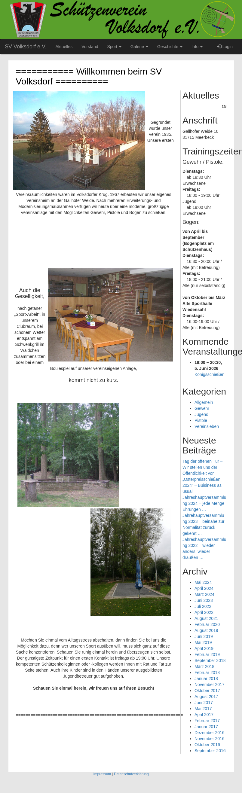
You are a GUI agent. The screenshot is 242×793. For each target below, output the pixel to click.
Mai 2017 (203, 708)
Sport (114, 46)
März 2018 (204, 666)
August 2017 (206, 696)
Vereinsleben (207, 426)
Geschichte (169, 46)
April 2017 (204, 714)
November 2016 (210, 738)
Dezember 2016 (210, 732)
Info (197, 46)
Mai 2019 (203, 642)
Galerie (139, 46)
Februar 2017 (207, 720)
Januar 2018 (206, 678)
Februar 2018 (207, 672)
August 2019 (206, 630)
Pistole (201, 420)
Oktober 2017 (207, 690)
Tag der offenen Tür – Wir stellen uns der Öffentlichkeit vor (202, 467)
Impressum (102, 774)
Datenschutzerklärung (131, 774)
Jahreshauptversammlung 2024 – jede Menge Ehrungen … (204, 503)
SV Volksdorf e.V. (25, 47)
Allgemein (204, 402)
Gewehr (202, 408)
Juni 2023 (204, 600)
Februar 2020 (207, 624)
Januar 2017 (206, 726)
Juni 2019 (204, 636)
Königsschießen (210, 374)
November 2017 (210, 684)
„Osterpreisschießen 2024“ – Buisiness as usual (202, 485)
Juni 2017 (204, 702)
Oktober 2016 (207, 744)
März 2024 (204, 594)
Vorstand (89, 46)
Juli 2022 (203, 606)
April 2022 (204, 612)
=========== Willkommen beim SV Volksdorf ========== (89, 76)
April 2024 (204, 588)
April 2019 (204, 648)
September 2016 (210, 750)
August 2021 (206, 618)
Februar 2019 (207, 654)
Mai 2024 (203, 582)
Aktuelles (63, 46)
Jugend (201, 414)
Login (225, 46)
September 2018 (210, 660)
